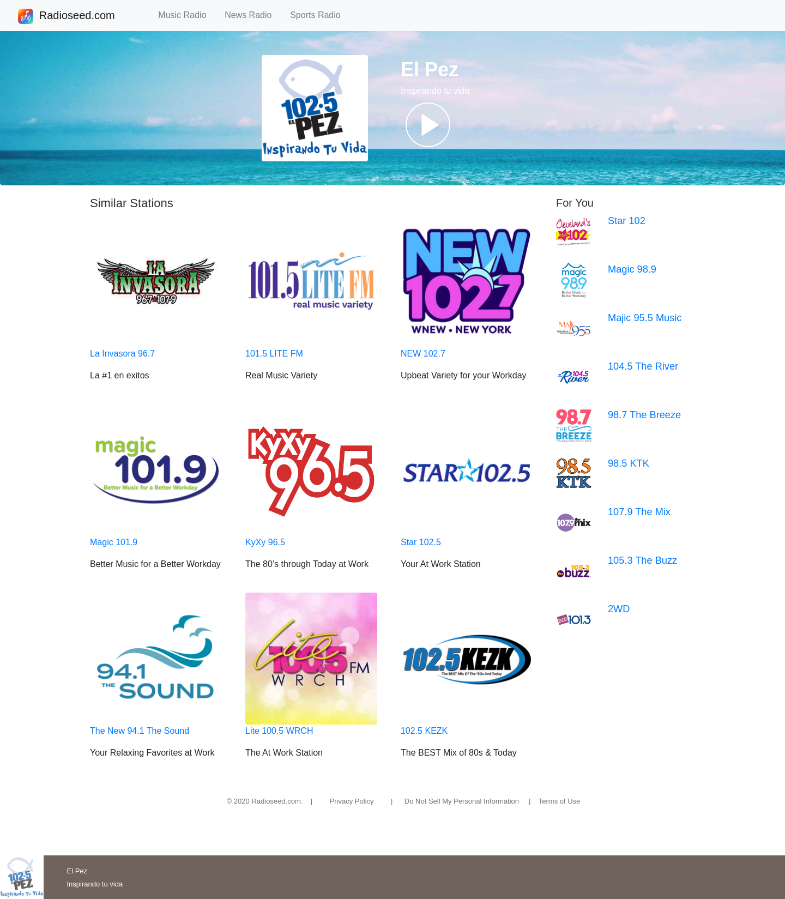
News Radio (253, 15)
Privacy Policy (352, 801)
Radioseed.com (77, 16)
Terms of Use (560, 801)
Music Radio (187, 15)
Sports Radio (320, 15)
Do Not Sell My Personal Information (461, 801)
